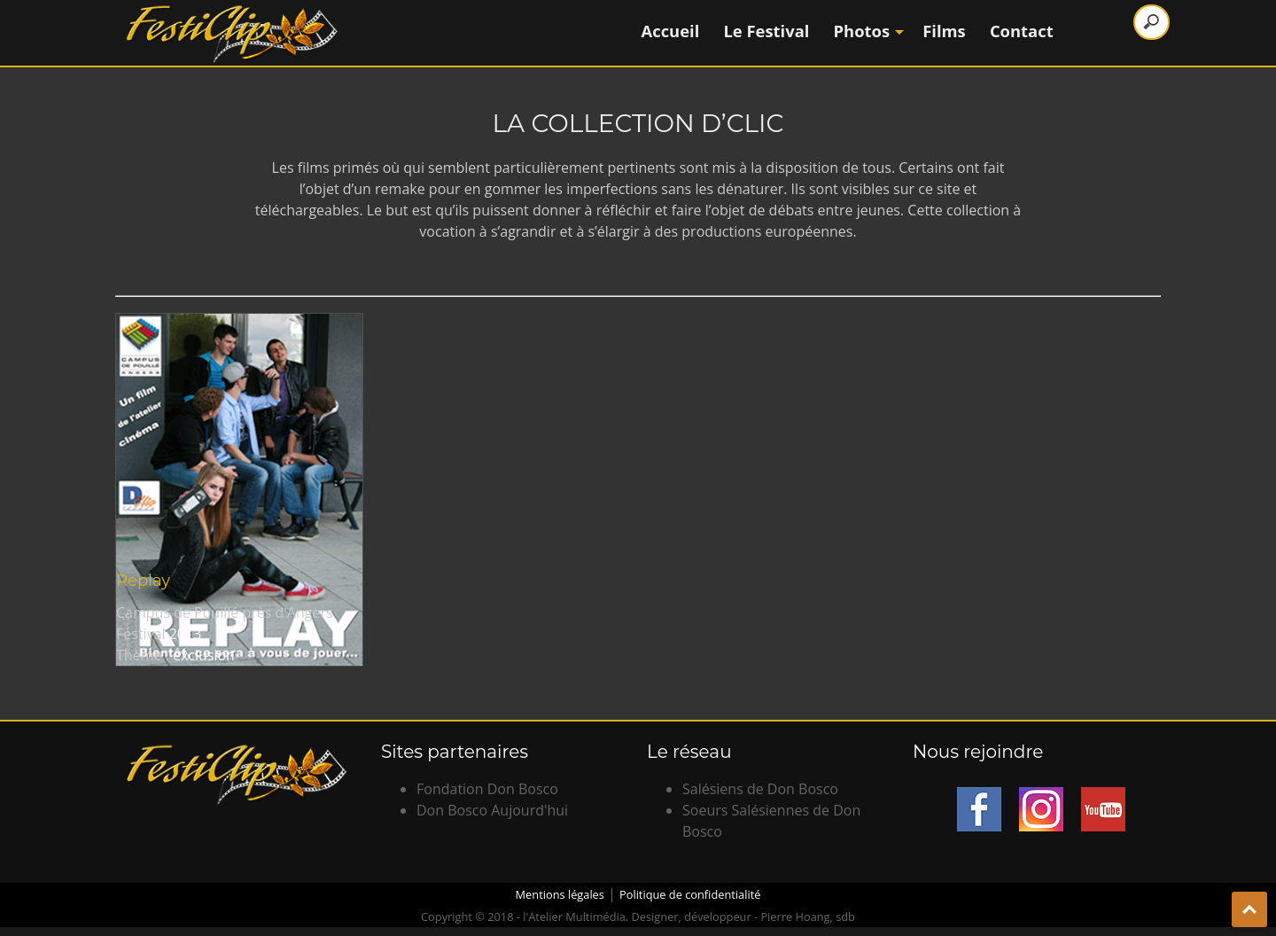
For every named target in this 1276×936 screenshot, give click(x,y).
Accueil (671, 31)
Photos (866, 31)
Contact (1022, 31)
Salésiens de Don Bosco (760, 789)
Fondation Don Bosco (487, 789)
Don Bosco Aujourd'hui (492, 810)
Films (944, 31)
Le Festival (766, 31)
